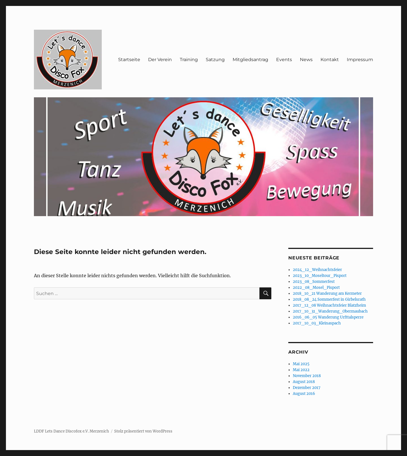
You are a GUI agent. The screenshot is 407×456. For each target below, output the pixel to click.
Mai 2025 (301, 364)
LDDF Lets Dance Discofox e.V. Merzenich (71, 431)
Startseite (129, 59)
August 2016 (304, 393)
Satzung (215, 59)
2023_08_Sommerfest (314, 281)
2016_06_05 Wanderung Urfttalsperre (328, 317)
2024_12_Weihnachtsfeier (317, 269)
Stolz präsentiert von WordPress (143, 431)
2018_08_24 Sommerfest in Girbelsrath (329, 299)
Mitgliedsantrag (250, 59)
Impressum (360, 59)
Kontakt (330, 59)
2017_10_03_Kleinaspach (317, 323)
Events (284, 59)
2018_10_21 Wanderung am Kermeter (327, 293)
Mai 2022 (301, 369)
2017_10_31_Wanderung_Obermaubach (330, 311)
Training (189, 59)
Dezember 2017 (307, 387)
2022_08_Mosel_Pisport (316, 287)
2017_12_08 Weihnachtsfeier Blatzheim (329, 305)
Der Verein (160, 59)
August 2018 (304, 381)
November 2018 (307, 375)
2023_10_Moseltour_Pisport (320, 275)
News (306, 59)
